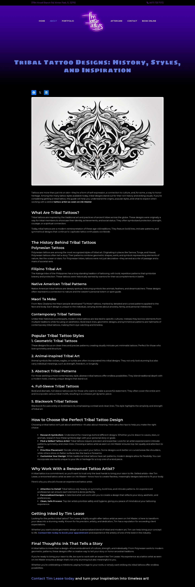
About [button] (53, 21)
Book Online (149, 21)
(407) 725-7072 (155, 2)
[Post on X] (40, 92)
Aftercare (116, 21)
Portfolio (68, 21)
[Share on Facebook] (33, 92)
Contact (132, 21)
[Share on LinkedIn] (46, 92)
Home (42, 21)
